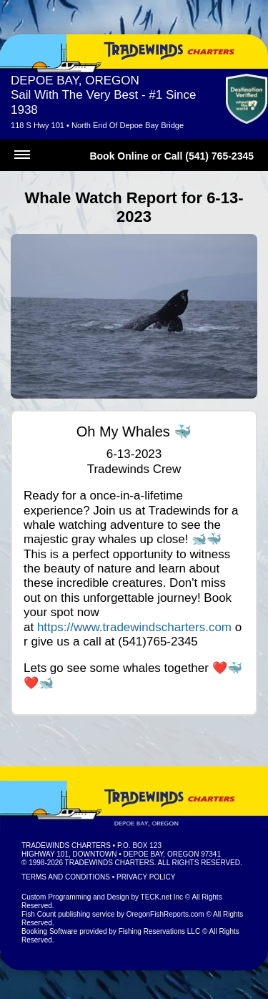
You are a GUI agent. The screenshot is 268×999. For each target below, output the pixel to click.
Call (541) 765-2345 (209, 156)
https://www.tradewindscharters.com (134, 627)
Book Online (118, 156)
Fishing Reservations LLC (160, 931)
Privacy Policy (145, 877)
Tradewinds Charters (66, 845)
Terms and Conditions (65, 877)
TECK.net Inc (162, 897)
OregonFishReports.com (165, 914)
